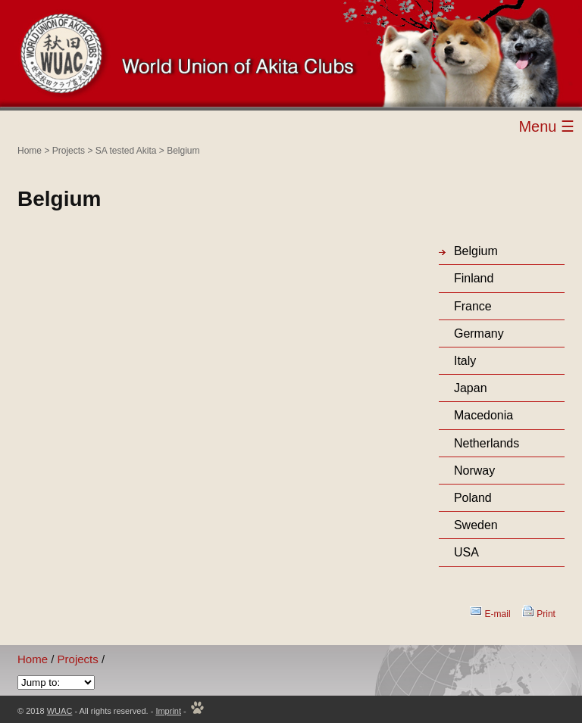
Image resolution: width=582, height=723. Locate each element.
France (473, 306)
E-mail (498, 614)
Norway (474, 470)
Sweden (476, 525)
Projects (68, 150)
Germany (479, 333)
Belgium (183, 150)
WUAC (60, 710)
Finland (473, 278)
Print (546, 614)
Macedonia (483, 415)
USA (466, 552)
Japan (470, 388)
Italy (465, 360)
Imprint (168, 710)
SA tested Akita (126, 150)
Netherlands (486, 443)
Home (29, 150)
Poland (473, 497)
